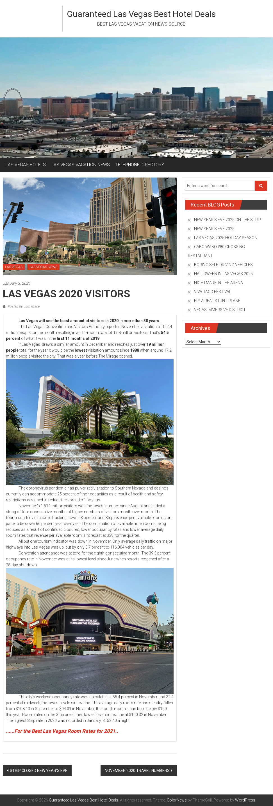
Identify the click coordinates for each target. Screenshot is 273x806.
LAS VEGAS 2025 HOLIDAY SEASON (225, 237)
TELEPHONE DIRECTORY (139, 164)
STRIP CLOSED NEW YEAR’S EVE (38, 770)
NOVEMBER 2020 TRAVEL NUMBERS (137, 770)
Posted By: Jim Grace (23, 306)
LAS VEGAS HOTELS (26, 164)
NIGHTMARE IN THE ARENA (218, 282)
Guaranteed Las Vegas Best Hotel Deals (141, 14)
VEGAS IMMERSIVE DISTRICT (220, 309)
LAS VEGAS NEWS (43, 267)
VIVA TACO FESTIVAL (212, 291)
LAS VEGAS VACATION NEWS (80, 164)
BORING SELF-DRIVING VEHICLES (223, 264)
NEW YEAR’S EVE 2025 (214, 228)
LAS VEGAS (13, 267)
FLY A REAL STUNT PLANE (217, 300)
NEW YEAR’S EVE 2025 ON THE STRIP (227, 219)
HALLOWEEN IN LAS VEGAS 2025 (223, 273)
